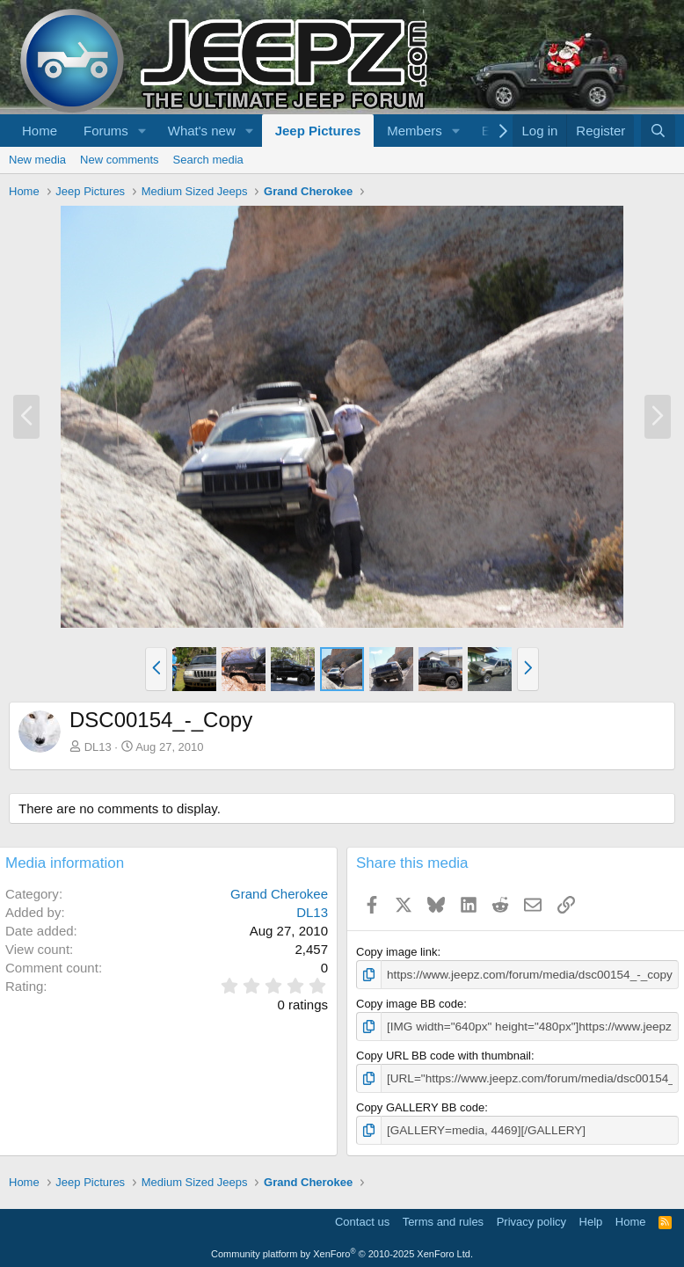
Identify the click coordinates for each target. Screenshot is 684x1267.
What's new (202, 130)
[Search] (658, 130)
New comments (119, 159)
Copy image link (397, 951)
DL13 (98, 747)
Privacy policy (531, 1219)
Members (414, 130)
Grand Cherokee (279, 893)
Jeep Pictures (318, 130)
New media (37, 159)
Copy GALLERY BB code (420, 1105)
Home (39, 130)
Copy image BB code (409, 1002)
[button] (142, 130)
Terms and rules (443, 1219)
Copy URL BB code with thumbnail (443, 1053)
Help (591, 1219)
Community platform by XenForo (342, 1251)
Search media (208, 159)
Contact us (362, 1219)
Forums (106, 130)
